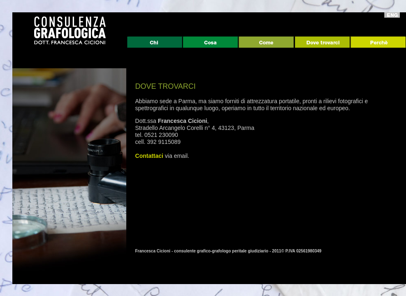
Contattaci (149, 156)
